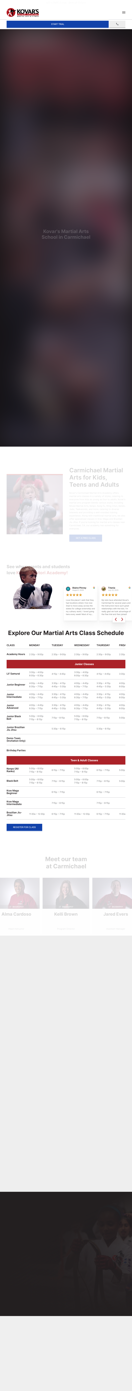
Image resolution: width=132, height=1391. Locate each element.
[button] (123, 12)
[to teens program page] (96, 1059)
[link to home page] (27, 12)
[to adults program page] (35, 1175)
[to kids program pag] (35, 1059)
